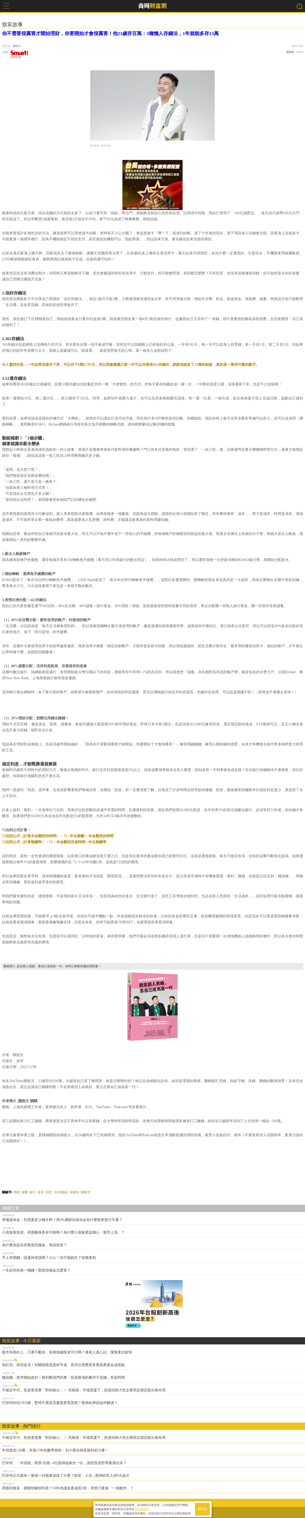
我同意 (202, 1508)
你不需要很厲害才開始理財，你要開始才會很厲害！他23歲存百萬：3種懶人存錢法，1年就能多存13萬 (110, 33)
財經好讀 (19, 54)
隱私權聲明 (142, 1508)
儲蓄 (24, 1192)
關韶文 (85, 1192)
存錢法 (74, 1192)
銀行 (32, 1192)
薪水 (41, 1192)
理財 (16, 1192)
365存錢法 (61, 1192)
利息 (49, 1192)
